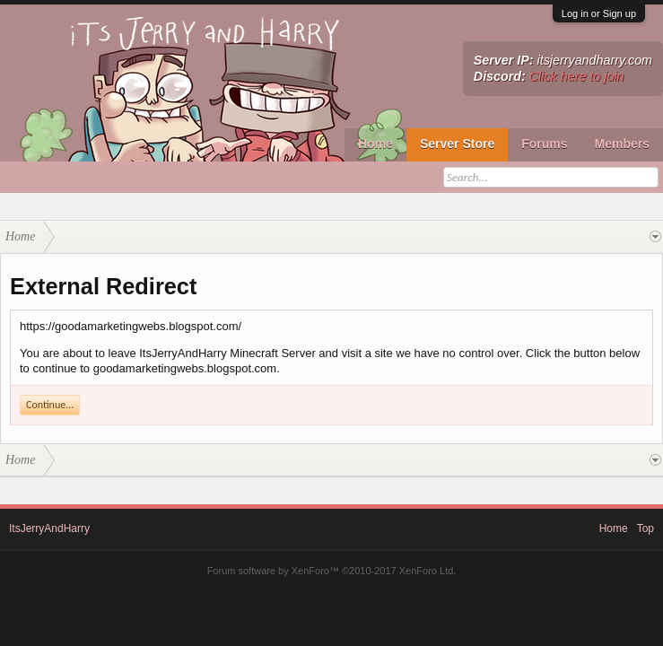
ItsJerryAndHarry (49, 528)
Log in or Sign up (599, 13)
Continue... (50, 404)
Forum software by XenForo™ (332, 570)
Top (645, 528)
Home (375, 143)
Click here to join (576, 76)
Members (622, 143)
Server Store (457, 143)
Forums (544, 143)
